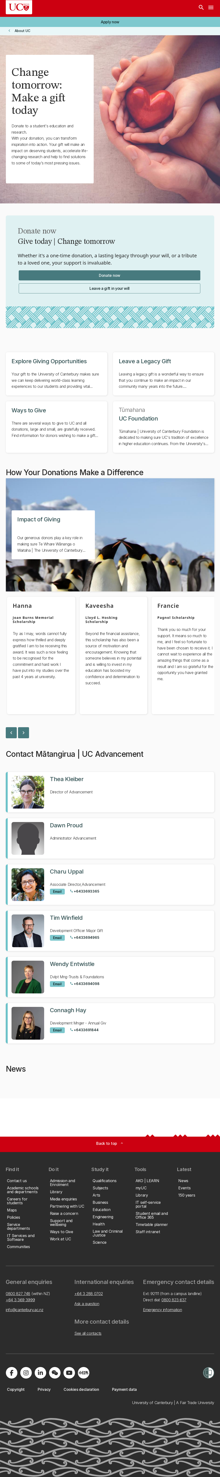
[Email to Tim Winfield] (57, 938)
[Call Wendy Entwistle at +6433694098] (85, 984)
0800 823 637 (173, 1299)
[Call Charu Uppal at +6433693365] (84, 891)
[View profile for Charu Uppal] (110, 884)
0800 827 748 (18, 1293)
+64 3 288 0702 (88, 1293)
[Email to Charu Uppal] (57, 891)
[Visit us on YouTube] (69, 1373)
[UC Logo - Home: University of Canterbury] (19, 7)
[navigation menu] (211, 8)
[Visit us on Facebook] (11, 1373)
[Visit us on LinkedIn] (40, 1373)
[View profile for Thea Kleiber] (110, 792)
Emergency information (162, 1309)
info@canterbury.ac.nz (24, 1309)
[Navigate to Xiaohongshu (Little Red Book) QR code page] (83, 1373)
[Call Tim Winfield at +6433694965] (84, 937)
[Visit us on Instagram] (26, 1373)
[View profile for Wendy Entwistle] (110, 977)
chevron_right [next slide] (23, 733)
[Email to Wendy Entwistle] (57, 984)
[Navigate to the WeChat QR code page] (54, 1373)
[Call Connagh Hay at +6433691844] (84, 1030)
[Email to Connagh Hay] (57, 1030)
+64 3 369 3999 (20, 1299)
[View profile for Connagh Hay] (110, 1023)
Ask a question (86, 1303)
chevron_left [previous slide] (11, 733)
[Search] (201, 8)
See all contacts (87, 1333)
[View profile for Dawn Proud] (110, 838)
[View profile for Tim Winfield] (110, 931)
